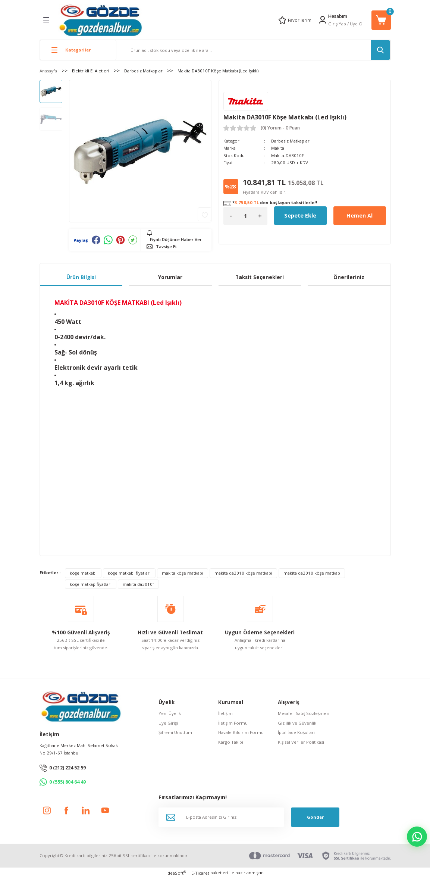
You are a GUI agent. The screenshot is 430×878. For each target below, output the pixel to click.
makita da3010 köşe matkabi (243, 573)
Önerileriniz (348, 277)
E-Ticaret (200, 873)
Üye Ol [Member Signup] (357, 23)
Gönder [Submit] (315, 817)
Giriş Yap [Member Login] (337, 23)
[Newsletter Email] (221, 817)
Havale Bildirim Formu (241, 732)
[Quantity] (245, 216)
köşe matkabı (83, 573)
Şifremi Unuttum (175, 732)
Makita (277, 148)
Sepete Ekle (300, 215)
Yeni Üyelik (169, 713)
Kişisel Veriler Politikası (301, 742)
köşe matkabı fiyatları (129, 573)
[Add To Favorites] (204, 214)
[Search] (253, 50)
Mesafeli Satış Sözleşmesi (303, 713)
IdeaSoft (176, 873)
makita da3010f (138, 584)
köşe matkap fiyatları (91, 584)
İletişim (225, 713)
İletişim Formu (233, 723)
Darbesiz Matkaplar (290, 141)
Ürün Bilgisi (81, 277)
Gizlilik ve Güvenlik (297, 723)
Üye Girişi (168, 723)
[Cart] (381, 20)
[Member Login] (322, 19)
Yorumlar (170, 277)
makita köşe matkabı (182, 573)
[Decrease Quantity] (230, 216)
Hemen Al (359, 215)
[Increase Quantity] (259, 216)
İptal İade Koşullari (296, 732)
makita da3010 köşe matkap (311, 573)
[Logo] (100, 20)
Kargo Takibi (230, 742)
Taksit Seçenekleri (259, 277)
